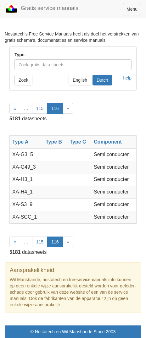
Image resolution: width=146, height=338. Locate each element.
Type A (20, 141)
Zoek (23, 80)
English (80, 80)
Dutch (102, 80)
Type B (54, 141)
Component (108, 141)
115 (39, 108)
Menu (133, 10)
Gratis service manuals (41, 8)
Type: (20, 54)
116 (55, 108)
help (127, 77)
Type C (78, 141)
